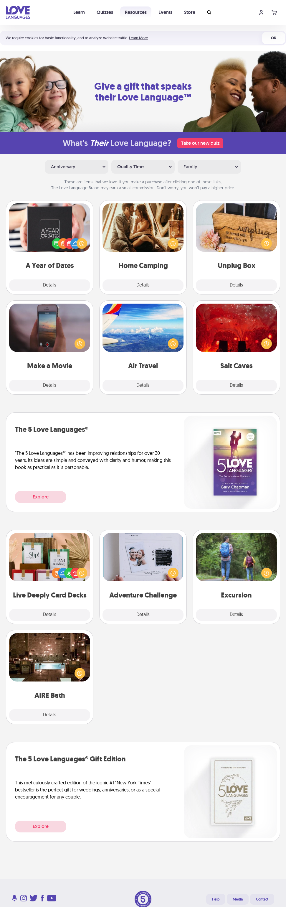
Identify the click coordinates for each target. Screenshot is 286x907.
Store (189, 12)
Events (165, 12)
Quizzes (105, 12)
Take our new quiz (200, 143)
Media (238, 899)
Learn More (138, 37)
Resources (136, 12)
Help (215, 899)
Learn (79, 12)
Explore (41, 497)
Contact (262, 899)
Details (49, 285)
